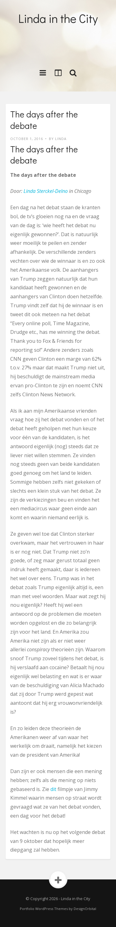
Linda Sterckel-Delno (46, 191)
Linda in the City (58, 18)
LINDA (61, 138)
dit (53, 789)
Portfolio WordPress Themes (44, 908)
